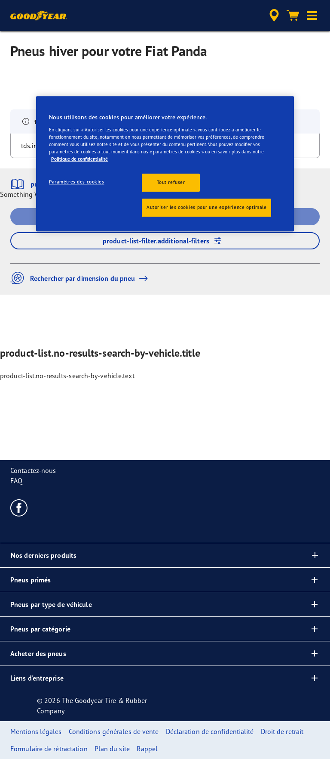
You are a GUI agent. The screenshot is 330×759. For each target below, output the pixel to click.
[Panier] (293, 15)
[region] (165, 164)
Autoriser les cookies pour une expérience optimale (206, 207)
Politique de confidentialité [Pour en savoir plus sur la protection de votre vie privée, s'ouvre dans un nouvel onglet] (79, 159)
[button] (312, 15)
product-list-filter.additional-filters (165, 241)
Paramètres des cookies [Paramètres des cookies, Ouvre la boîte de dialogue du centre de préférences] (76, 182)
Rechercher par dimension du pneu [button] (81, 278)
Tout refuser (171, 182)
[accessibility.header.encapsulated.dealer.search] (273, 15)
